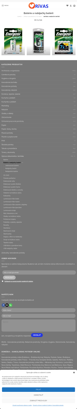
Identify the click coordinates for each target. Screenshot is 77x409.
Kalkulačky (7, 196)
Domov (19, 16)
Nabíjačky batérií (10, 168)
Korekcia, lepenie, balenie (11, 94)
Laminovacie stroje (9, 210)
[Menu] (5, 5)
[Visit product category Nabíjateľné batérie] (63, 41)
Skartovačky (7, 234)
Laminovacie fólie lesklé (11, 199)
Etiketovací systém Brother (12, 184)
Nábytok (5, 110)
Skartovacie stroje (9, 231)
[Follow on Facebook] (3, 305)
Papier (4, 125)
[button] (74, 373)
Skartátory (6, 228)
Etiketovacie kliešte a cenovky (13, 190)
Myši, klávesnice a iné (10, 213)
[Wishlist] (67, 5)
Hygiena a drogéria (9, 78)
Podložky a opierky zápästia (12, 222)
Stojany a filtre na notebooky (12, 237)
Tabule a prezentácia (9, 148)
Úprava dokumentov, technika (33, 16)
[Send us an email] (7, 305)
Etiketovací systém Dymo (11, 187)
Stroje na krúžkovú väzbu (11, 239)
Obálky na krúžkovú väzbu (12, 216)
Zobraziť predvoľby (38, 401)
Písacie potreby (7, 133)
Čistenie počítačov (9, 178)
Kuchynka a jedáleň (9, 102)
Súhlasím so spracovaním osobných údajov (19, 281)
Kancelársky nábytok (9, 90)
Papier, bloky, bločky (9, 129)
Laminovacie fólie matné (11, 201)
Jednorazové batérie (12, 165)
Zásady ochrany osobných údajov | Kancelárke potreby (48, 405)
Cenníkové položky (9, 75)
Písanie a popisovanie (9, 137)
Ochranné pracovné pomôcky (13, 121)
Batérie (5, 159)
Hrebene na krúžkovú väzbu (12, 193)
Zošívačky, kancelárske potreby (13, 253)
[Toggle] (74, 156)
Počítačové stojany (9, 219)
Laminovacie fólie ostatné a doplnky (15, 204)
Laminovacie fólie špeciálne (12, 207)
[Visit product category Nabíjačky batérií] (38, 41)
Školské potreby (8, 145)
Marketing (5, 106)
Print (3, 141)
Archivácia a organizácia (10, 71)
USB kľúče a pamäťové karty (12, 245)
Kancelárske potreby (9, 86)
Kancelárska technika (9, 82)
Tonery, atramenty (8, 152)
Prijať (38, 389)
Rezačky (6, 225)
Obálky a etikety (7, 113)
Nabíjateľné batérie (11, 171)
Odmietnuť (38, 395)
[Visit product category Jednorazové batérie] (13, 41)
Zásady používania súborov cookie (22, 405)
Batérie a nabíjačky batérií (12, 162)
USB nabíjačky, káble (10, 248)
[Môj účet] (71, 5)
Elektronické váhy (9, 181)
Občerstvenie (6, 117)
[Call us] (10, 305)
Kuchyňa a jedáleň (8, 98)
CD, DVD (6, 175)
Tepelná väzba (8, 242)
